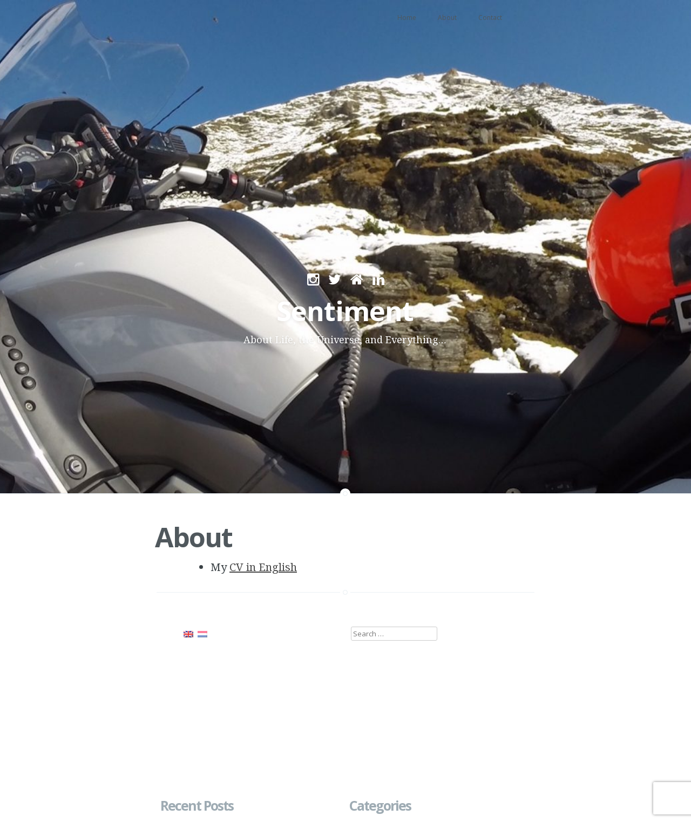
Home (406, 17)
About (447, 17)
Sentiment (345, 311)
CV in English (263, 567)
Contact (490, 17)
